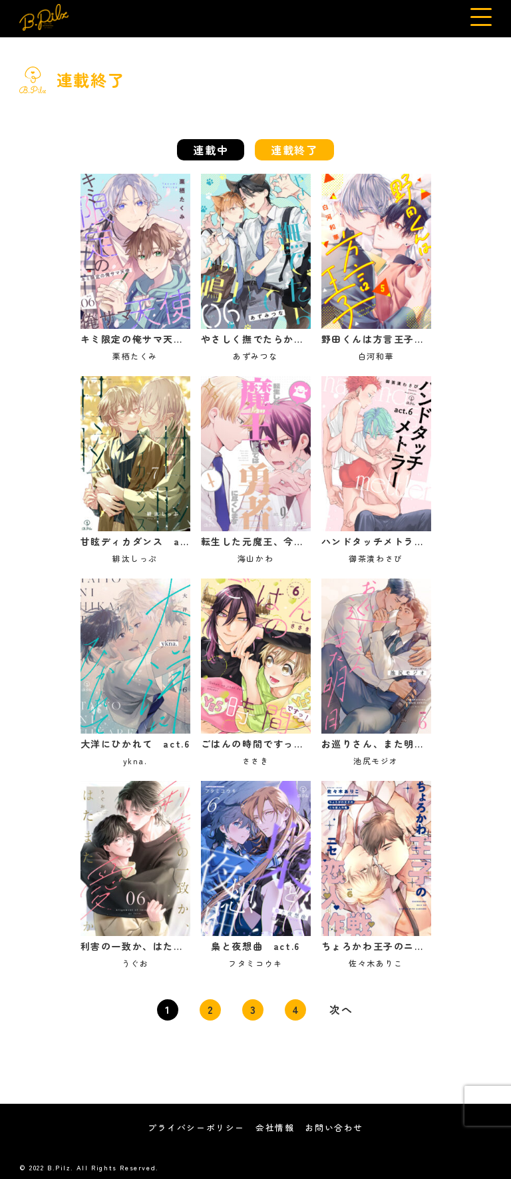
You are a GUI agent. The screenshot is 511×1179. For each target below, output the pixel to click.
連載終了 (294, 150)
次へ (341, 1009)
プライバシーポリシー (196, 1127)
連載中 (210, 150)
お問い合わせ (334, 1127)
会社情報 (275, 1127)
